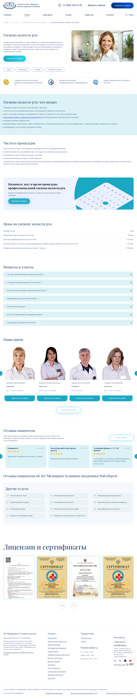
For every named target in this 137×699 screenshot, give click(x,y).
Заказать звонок (97, 5)
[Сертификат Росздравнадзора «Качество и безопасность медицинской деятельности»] (118, 577)
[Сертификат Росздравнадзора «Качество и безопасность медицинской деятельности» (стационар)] (52, 577)
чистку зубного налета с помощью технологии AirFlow (22, 117)
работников (93, 689)
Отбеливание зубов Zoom (63, 502)
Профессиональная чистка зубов (66, 509)
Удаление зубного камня (19, 502)
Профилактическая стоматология (58, 655)
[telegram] (115, 661)
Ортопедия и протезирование (57, 648)
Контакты (110, 15)
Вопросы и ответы (55, 70)
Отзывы (68, 15)
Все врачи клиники (68, 410)
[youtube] (130, 661)
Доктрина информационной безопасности (84, 693)
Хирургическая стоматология (57, 641)
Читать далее (99, 464)
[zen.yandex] (125, 661)
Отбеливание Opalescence (64, 496)
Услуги (27, 15)
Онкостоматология (54, 668)
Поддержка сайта (119, 665)
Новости (83, 641)
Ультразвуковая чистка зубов (108, 509)
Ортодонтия (51, 665)
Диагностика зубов (54, 661)
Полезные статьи (86, 638)
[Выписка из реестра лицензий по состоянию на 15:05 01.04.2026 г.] (18, 577)
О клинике (7, 15)
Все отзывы (121, 438)
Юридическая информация (54, 693)
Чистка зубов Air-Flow (18, 496)
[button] (74, 605)
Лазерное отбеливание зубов (21, 516)
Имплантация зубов (54, 645)
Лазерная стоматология (55, 675)
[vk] (120, 661)
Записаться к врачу (19, 201)
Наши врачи (47, 15)
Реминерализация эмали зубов (109, 496)
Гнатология (51, 678)
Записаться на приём (19, 398)
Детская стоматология (55, 658)
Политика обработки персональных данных (120, 693)
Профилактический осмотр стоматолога (69, 516)
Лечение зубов (52, 638)
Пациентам (89, 15)
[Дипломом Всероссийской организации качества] (85, 577)
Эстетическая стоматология (57, 671)
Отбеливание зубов (17, 509)
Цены (8, 70)
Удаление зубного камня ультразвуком (112, 502)
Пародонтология (53, 651)
